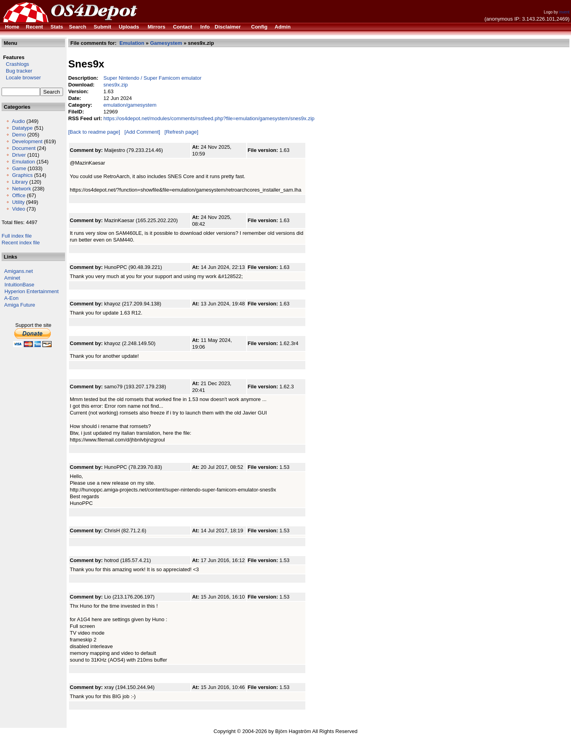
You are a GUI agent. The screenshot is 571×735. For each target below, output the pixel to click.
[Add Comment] (142, 132)
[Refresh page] (181, 132)
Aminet (12, 278)
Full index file (17, 236)
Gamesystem (166, 43)
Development (27, 141)
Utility (18, 202)
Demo (19, 135)
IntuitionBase (19, 285)
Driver (19, 155)
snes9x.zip (115, 85)
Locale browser (21, 78)
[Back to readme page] (94, 132)
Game (19, 168)
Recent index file (21, 243)
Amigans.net (18, 271)
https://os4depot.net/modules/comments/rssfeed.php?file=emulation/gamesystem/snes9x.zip (208, 118)
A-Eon (11, 298)
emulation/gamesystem (130, 105)
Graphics (22, 175)
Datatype (22, 128)
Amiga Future (19, 305)
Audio (18, 121)
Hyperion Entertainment (31, 291)
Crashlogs (15, 64)
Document (23, 148)
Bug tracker (17, 71)
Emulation (23, 162)
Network (21, 189)
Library (20, 182)
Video (18, 209)
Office (18, 195)
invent (564, 12)
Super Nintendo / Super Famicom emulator (152, 78)
